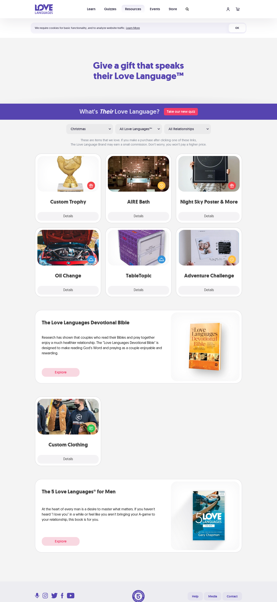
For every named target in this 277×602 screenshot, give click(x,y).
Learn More (133, 28)
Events (155, 9)
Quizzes (110, 9)
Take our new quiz (181, 111)
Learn (91, 9)
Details (68, 216)
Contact (232, 596)
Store (173, 9)
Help (195, 596)
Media (212, 596)
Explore (61, 372)
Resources (133, 9)
